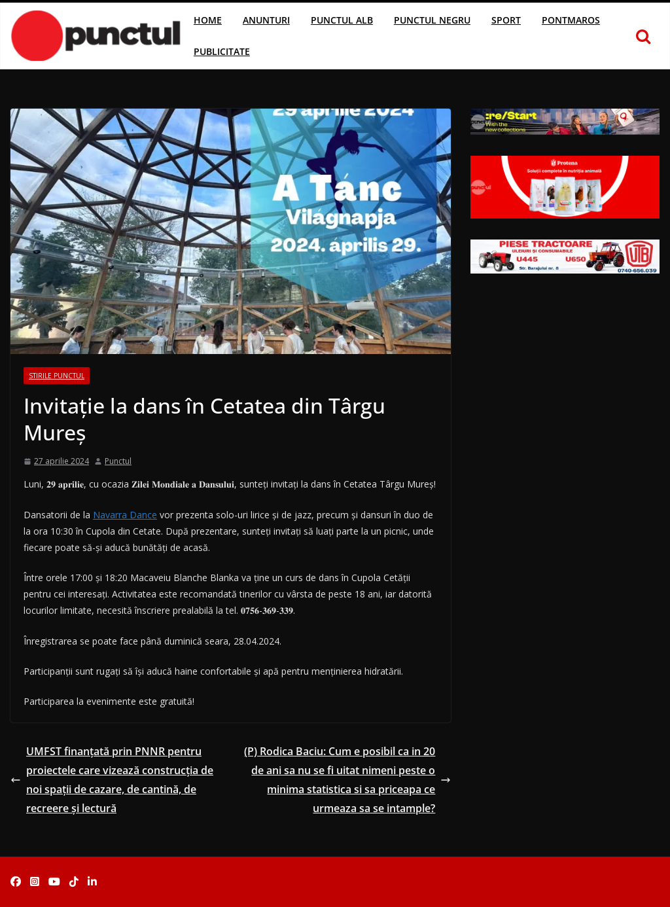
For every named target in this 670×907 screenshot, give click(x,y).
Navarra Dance (125, 514)
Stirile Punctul (56, 375)
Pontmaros (571, 20)
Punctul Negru (432, 20)
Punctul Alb (342, 20)
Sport (506, 20)
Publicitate (222, 51)
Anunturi (266, 20)
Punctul (118, 461)
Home (208, 20)
